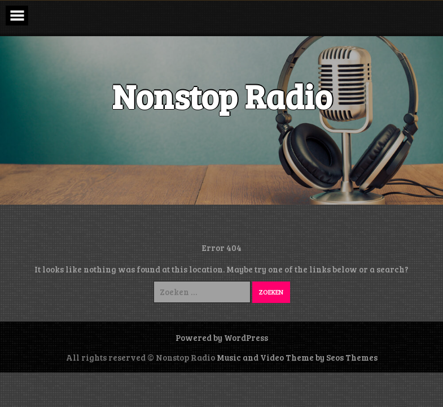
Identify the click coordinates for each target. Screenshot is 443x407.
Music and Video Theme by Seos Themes (297, 357)
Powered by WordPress (222, 337)
